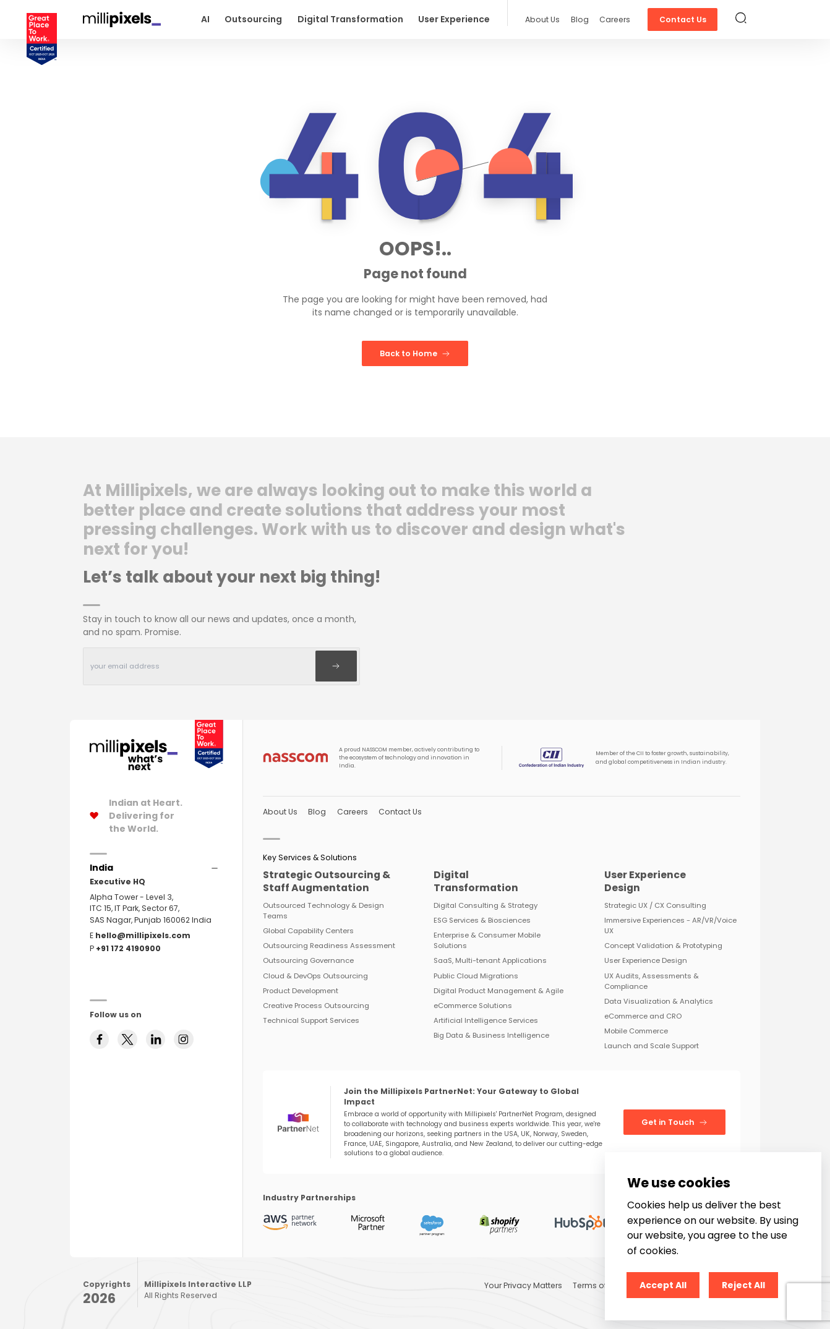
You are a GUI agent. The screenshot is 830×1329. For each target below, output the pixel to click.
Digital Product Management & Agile (498, 991)
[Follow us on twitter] (127, 1039)
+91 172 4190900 (128, 948)
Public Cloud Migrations (476, 976)
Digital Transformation (350, 19)
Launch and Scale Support (651, 1046)
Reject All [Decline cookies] (743, 1285)
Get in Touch (674, 1122)
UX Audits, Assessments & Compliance (651, 981)
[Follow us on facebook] (99, 1039)
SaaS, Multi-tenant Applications (490, 960)
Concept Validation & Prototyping (663, 946)
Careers (614, 19)
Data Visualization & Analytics (658, 1001)
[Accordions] (101, 867)
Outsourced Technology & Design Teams (323, 910)
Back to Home (415, 353)
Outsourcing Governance (308, 960)
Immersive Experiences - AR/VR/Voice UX (670, 925)
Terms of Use (598, 1285)
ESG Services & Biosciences (482, 920)
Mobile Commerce (636, 1031)
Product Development (300, 991)
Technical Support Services (311, 1020)
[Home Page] (134, 745)
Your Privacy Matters (523, 1285)
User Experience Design (645, 960)
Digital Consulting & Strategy (485, 905)
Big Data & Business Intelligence (491, 1035)
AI (205, 19)
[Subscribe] (336, 666)
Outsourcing (253, 19)
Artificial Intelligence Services (486, 1020)
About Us (542, 19)
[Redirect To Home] (122, 19)
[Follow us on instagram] (184, 1039)
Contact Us (682, 19)
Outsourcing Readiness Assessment (329, 946)
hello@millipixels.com (142, 935)
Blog (580, 19)
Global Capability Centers (308, 931)
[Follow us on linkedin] (156, 1039)
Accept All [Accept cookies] (663, 1285)
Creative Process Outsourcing (316, 1006)
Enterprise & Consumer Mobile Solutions (487, 940)
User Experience (454, 19)
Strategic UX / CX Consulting (655, 905)
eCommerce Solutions (473, 1006)
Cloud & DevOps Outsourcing (315, 976)
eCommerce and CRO (643, 1016)
